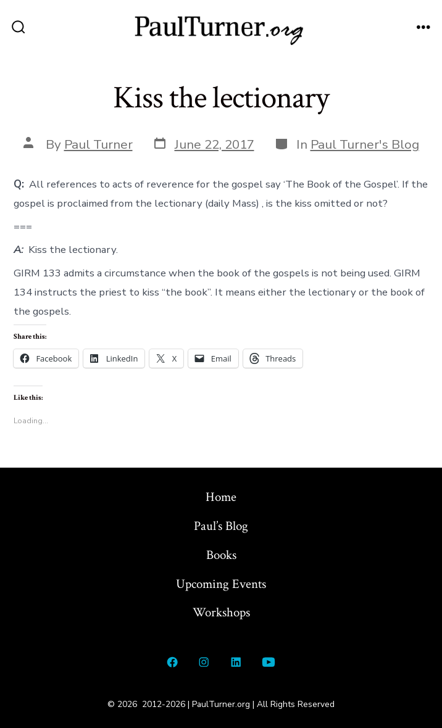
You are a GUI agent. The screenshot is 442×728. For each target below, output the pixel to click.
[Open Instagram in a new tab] (204, 662)
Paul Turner (98, 144)
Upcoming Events (221, 584)
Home (221, 497)
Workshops (221, 612)
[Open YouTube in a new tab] (269, 662)
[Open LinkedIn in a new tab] (236, 662)
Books (221, 555)
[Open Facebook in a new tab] (172, 662)
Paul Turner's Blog (365, 144)
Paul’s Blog (221, 526)
